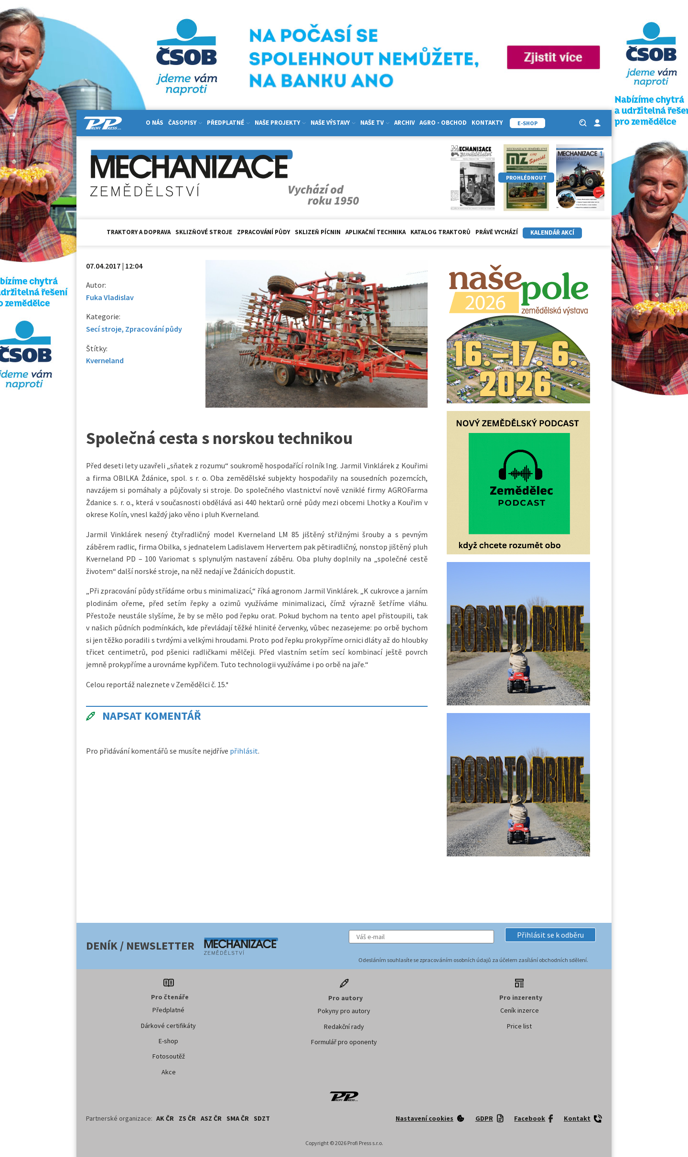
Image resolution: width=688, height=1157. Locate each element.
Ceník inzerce (519, 1010)
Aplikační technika (375, 232)
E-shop (168, 1041)
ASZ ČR (211, 1118)
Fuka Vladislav (110, 297)
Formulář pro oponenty (344, 1042)
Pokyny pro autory (344, 1010)
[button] (550, 935)
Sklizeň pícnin (318, 232)
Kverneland (105, 360)
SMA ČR (237, 1118)
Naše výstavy (333, 123)
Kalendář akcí (552, 232)
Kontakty (487, 123)
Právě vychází (496, 232)
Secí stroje (103, 329)
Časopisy (185, 123)
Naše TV (374, 123)
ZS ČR (187, 1118)
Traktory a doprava (139, 232)
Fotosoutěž (168, 1056)
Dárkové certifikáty (168, 1025)
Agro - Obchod (443, 123)
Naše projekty (280, 123)
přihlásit (244, 751)
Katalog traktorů (440, 232)
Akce (168, 1072)
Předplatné (228, 123)
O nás (154, 123)
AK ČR (165, 1118)
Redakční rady (344, 1026)
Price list (519, 1026)
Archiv (404, 123)
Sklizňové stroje (203, 232)
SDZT (262, 1118)
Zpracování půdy (263, 232)
